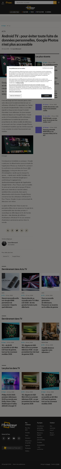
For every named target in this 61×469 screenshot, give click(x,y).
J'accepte (46, 95)
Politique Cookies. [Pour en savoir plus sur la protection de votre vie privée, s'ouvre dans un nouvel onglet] (20, 82)
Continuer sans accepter (47, 68)
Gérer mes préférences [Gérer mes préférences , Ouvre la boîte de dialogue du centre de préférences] (15, 95)
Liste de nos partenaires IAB (15, 91)
